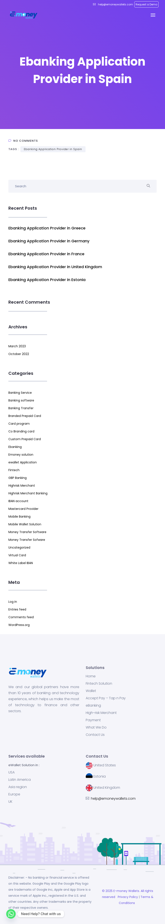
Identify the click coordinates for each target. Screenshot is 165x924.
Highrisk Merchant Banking (27, 493)
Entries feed (17, 609)
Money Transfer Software (27, 532)
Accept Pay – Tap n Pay (106, 698)
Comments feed (21, 617)
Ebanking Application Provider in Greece (47, 228)
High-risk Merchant (101, 713)
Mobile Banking (19, 516)
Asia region (17, 787)
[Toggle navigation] (153, 15)
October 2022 (18, 354)
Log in (12, 602)
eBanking (93, 705)
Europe (14, 794)
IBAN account (18, 501)
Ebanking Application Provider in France (46, 254)
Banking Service (20, 393)
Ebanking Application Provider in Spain (53, 149)
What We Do (96, 727)
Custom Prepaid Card (24, 439)
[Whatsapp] (11, 914)
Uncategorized (19, 547)
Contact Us (95, 735)
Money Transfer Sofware (26, 540)
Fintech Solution (99, 683)
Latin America (19, 780)
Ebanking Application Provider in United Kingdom (55, 266)
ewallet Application (22, 462)
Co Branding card (21, 431)
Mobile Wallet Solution (24, 524)
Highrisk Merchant (21, 485)
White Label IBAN (20, 563)
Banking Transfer (21, 408)
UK (10, 801)
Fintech (14, 470)
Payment (93, 720)
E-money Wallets (126, 891)
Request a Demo (146, 4)
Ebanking (15, 447)
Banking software (21, 400)
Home (91, 676)
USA (11, 772)
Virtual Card (17, 555)
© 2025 (107, 891)
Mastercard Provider (23, 509)
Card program (19, 423)
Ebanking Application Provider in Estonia (47, 279)
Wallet (91, 691)
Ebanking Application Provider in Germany (48, 241)
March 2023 (17, 346)
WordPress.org (19, 625)
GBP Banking (17, 478)
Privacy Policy (127, 897)
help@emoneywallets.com (115, 4)
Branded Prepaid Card (24, 416)
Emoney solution (20, 454)
